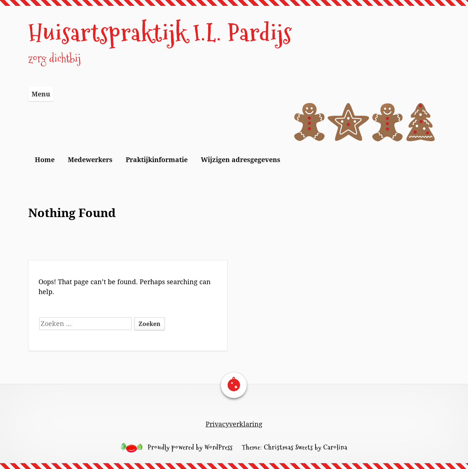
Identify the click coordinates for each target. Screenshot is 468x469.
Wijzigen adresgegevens (240, 159)
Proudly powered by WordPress (190, 447)
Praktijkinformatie (157, 159)
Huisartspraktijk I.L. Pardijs (160, 33)
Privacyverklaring (234, 423)
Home (45, 159)
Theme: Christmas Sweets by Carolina (294, 447)
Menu (41, 93)
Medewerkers (90, 159)
